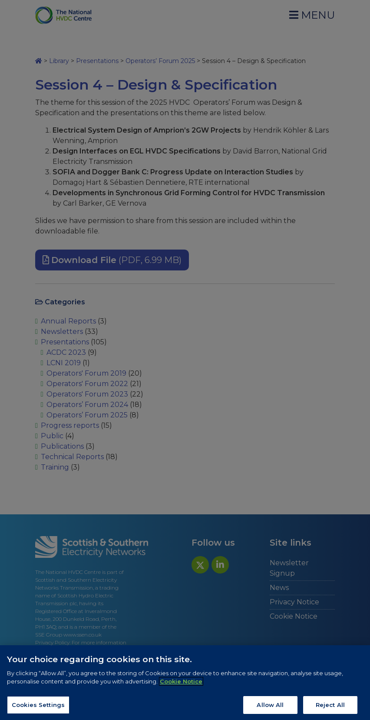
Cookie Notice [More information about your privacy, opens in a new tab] (181, 684)
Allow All (270, 708)
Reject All (330, 708)
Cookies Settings (38, 708)
